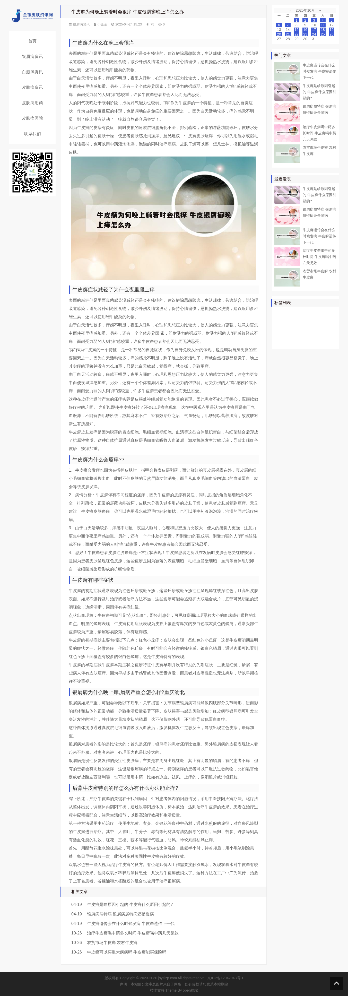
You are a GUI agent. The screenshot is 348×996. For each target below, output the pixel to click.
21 (288, 34)
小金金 (102, 24)
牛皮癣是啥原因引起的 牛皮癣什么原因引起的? (130, 904)
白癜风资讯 (32, 72)
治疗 (294, 312)
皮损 (305, 335)
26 (331, 34)
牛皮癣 (306, 312)
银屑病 (281, 312)
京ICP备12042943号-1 (225, 978)
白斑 (316, 327)
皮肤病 (314, 320)
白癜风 (303, 327)
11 (323, 25)
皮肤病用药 (32, 103)
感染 (316, 335)
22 (296, 34)
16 (305, 30)
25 (323, 34)
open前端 (190, 990)
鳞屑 (279, 327)
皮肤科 (281, 335)
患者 (330, 312)
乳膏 (312, 342)
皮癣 (301, 342)
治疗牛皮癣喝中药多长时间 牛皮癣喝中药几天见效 (133, 933)
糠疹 (323, 342)
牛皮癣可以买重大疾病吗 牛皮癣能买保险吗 (126, 952)
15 (296, 30)
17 (314, 30)
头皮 (294, 335)
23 (305, 34)
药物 (279, 320)
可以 (327, 320)
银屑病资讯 (32, 56)
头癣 (327, 335)
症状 (279, 342)
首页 (32, 41)
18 (323, 30)
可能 (327, 327)
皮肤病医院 (32, 118)
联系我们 (32, 134)
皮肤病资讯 (32, 87)
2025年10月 (305, 10)
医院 (290, 320)
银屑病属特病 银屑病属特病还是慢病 (120, 914)
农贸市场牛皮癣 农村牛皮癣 (112, 942)
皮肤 (319, 312)
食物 (290, 342)
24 (314, 34)
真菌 (301, 320)
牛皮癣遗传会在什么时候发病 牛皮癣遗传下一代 (131, 923)
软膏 (290, 327)
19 (331, 30)
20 (279, 34)
